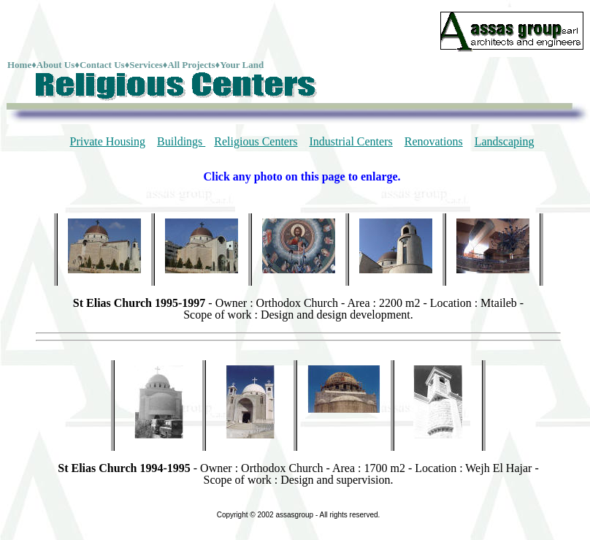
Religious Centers (255, 141)
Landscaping (505, 141)
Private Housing (108, 141)
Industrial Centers (351, 141)
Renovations (434, 141)
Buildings (181, 141)
